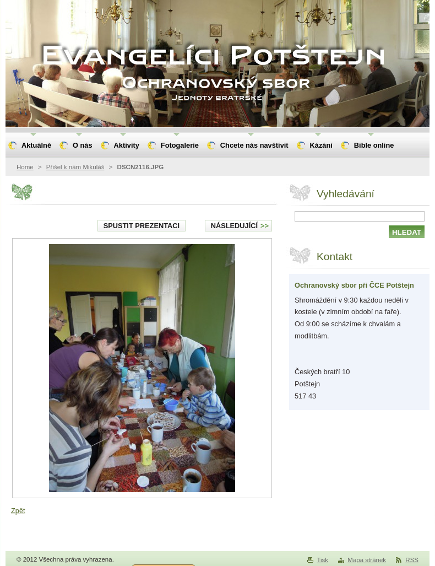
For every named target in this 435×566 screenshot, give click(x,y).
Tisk (322, 560)
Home (25, 167)
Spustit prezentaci (142, 226)
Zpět (18, 510)
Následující (240, 226)
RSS (411, 560)
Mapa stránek (366, 560)
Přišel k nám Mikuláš (75, 167)
